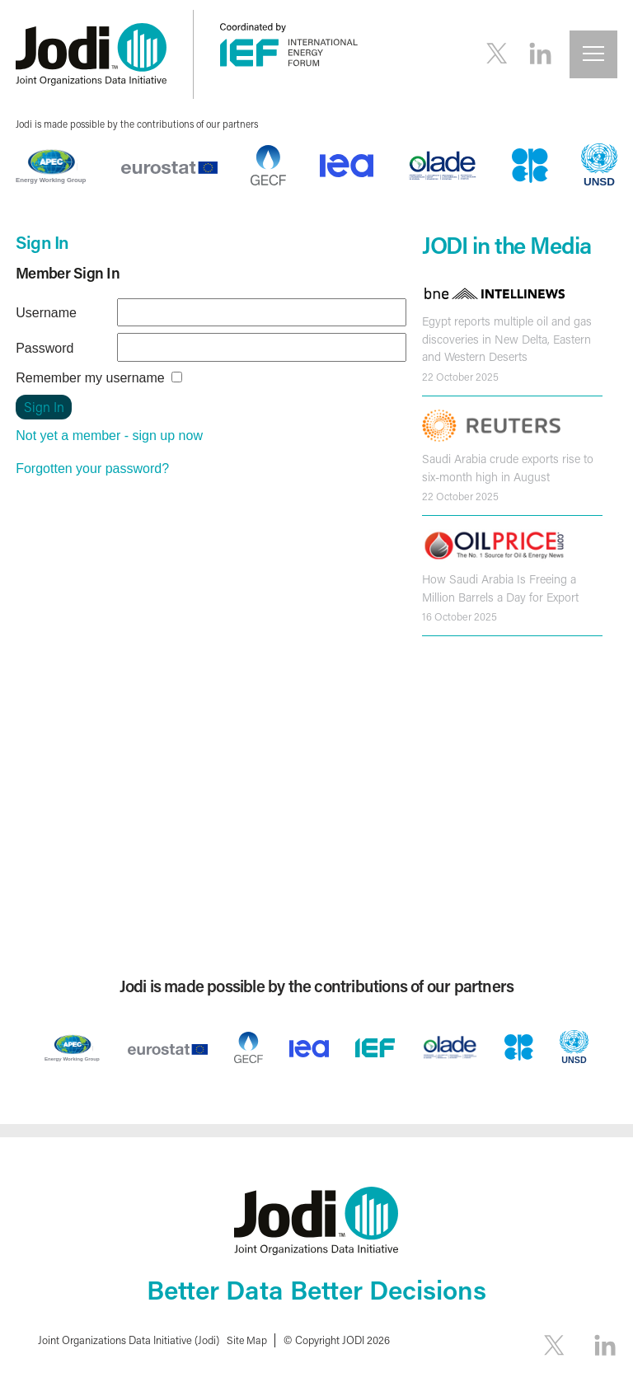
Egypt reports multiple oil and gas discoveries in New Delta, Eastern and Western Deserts (507, 338)
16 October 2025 (459, 616)
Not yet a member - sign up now (109, 436)
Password (44, 348)
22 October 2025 (460, 376)
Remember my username (90, 378)
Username (46, 313)
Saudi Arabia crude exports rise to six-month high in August (507, 468)
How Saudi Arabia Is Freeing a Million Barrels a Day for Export (500, 588)
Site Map (247, 1340)
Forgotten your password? (92, 468)
